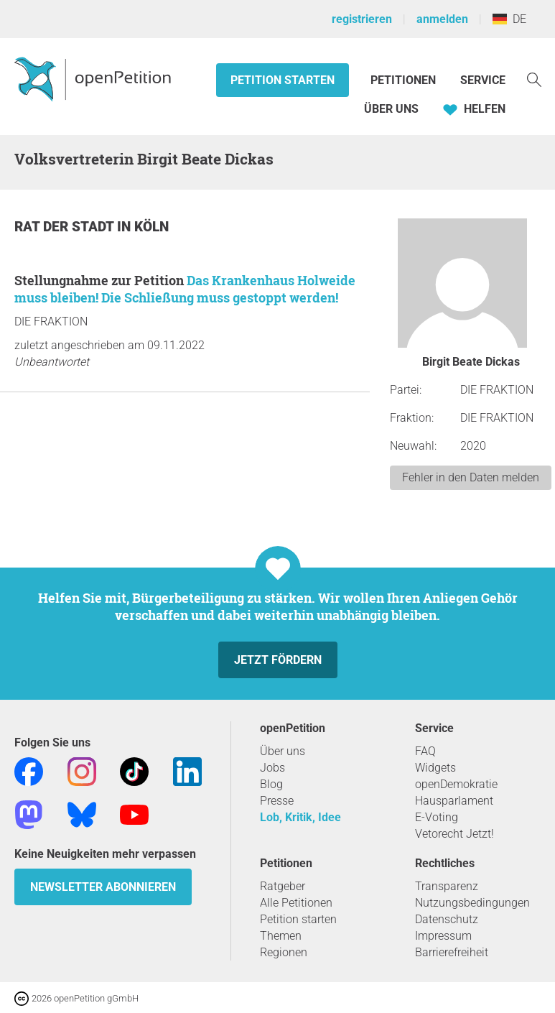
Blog (271, 784)
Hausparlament (454, 801)
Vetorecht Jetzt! (454, 834)
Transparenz (446, 886)
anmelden (442, 19)
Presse (277, 801)
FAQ (425, 751)
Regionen (283, 952)
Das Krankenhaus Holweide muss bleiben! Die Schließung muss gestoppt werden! (184, 289)
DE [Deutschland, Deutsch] (509, 19)
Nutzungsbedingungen (472, 903)
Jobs (272, 767)
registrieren (362, 19)
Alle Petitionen (296, 903)
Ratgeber (282, 886)
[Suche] (534, 78)
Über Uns (391, 109)
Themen (281, 936)
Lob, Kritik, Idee (300, 817)
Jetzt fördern (278, 660)
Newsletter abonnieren (103, 887)
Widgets (435, 767)
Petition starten (282, 80)
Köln (151, 226)
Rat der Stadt (65, 226)
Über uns (282, 751)
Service (482, 80)
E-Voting (436, 817)
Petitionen (404, 80)
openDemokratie (456, 784)
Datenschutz (446, 919)
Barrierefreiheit (451, 952)
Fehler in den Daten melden (470, 477)
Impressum (443, 936)
